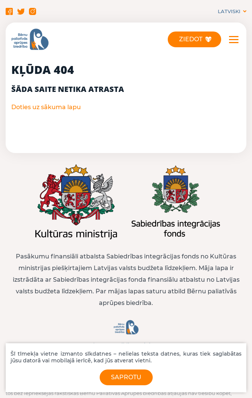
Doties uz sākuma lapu (46, 107)
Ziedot (190, 39)
